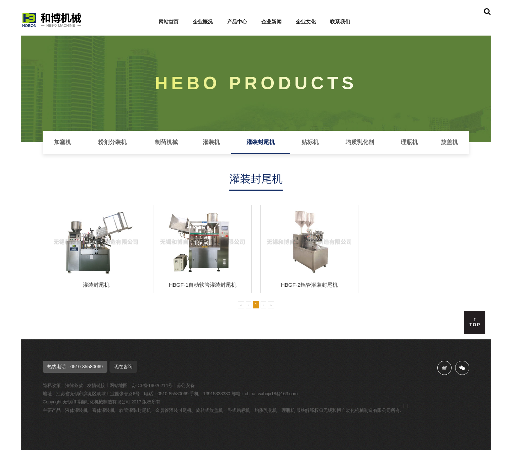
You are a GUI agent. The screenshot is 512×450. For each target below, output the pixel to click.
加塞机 (62, 142)
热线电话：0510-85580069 (75, 366)
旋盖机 (449, 142)
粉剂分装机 (112, 142)
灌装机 (211, 142)
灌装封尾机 (260, 142)
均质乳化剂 (360, 142)
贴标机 (310, 142)
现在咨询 (123, 366)
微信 (462, 368)
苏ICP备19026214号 (152, 385)
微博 (444, 368)
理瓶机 (409, 142)
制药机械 (166, 142)
